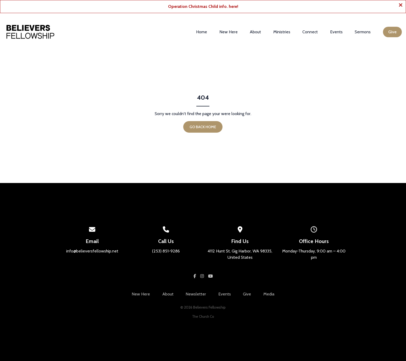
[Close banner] (401, 5)
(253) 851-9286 (166, 251)
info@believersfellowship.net (92, 251)
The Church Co (203, 317)
